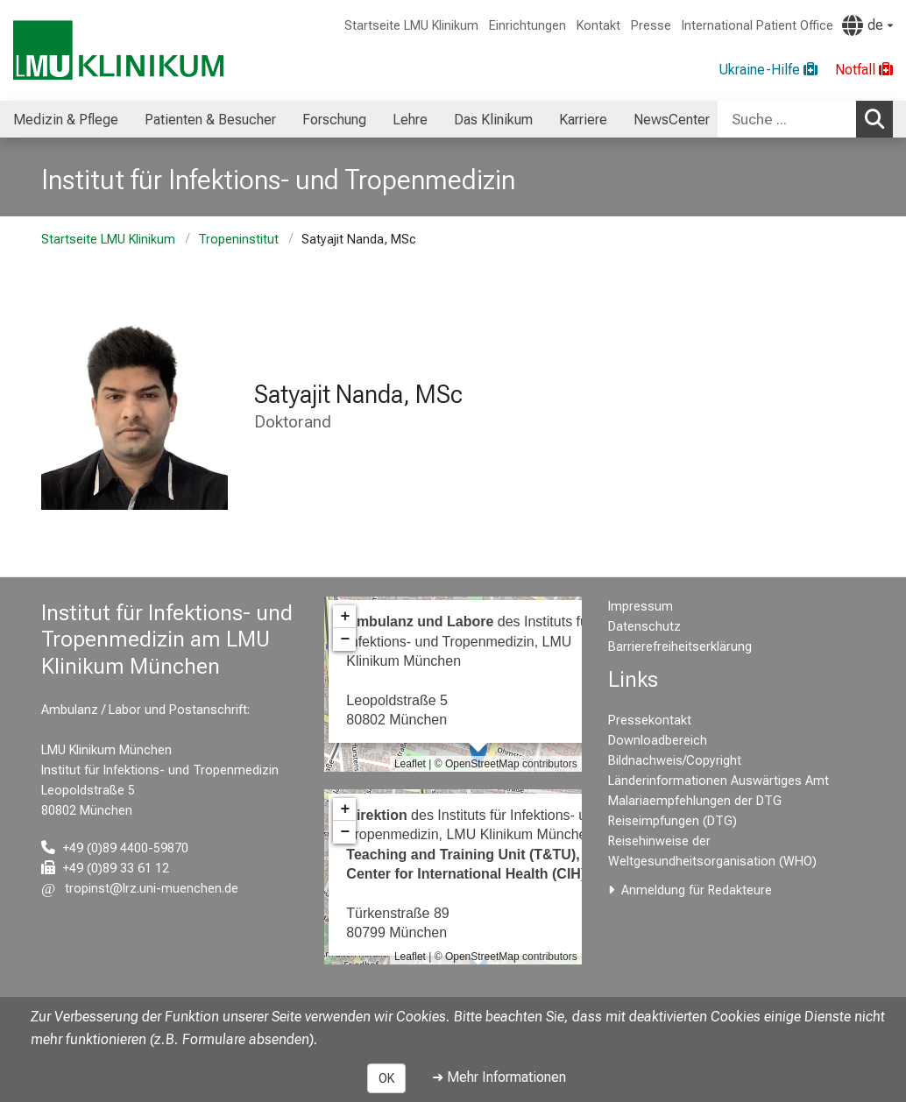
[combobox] (805, 119)
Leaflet (410, 764)
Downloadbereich (657, 740)
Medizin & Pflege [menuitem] (65, 119)
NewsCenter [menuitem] (671, 119)
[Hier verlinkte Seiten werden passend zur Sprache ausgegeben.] (867, 25)
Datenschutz (644, 626)
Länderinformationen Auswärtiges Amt (718, 781)
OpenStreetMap (482, 764)
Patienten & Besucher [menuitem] (210, 119)
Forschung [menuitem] (334, 119)
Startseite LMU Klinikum (411, 25)
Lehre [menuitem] (410, 119)
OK (386, 1078)
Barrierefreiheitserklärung (680, 646)
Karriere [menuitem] (583, 119)
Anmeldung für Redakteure (696, 890)
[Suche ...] (787, 119)
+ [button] (345, 616)
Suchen (879, 118)
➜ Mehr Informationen (499, 1077)
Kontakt (598, 25)
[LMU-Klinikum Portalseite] (118, 50)
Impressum (640, 606)
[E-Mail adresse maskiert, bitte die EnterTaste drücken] (139, 888)
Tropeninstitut (238, 239)
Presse (651, 25)
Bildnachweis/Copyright (674, 760)
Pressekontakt (649, 720)
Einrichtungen (527, 25)
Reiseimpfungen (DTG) (672, 821)
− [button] (345, 639)
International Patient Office (757, 25)
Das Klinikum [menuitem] (493, 119)
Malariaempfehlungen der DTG (695, 801)
